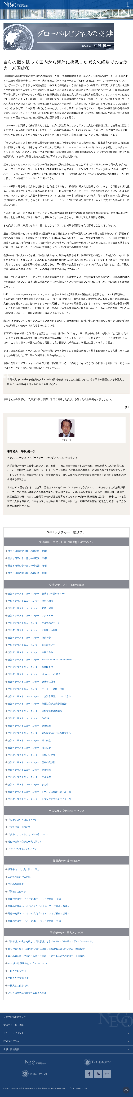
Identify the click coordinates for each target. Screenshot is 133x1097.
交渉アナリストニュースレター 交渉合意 (29, 769)
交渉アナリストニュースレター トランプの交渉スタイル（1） (40, 791)
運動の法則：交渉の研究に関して (25, 841)
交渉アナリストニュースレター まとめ (28, 784)
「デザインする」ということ (22, 849)
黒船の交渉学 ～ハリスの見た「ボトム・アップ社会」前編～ (38, 906)
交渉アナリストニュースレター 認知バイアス (31, 755)
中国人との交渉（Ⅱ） (19, 978)
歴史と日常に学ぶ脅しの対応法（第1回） (29, 551)
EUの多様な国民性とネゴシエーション (27, 963)
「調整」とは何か (17, 891)
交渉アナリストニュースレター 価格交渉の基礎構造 (35, 711)
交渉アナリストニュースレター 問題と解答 (30, 608)
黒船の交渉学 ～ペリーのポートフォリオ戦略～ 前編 (34, 898)
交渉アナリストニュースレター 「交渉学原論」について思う (39, 696)
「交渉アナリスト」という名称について (28, 834)
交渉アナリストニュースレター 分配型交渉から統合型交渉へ (39, 733)
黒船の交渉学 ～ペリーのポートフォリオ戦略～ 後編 (34, 921)
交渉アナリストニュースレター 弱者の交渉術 (31, 762)
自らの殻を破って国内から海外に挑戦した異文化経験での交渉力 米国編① (46, 948)
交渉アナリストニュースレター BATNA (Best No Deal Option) (40, 659)
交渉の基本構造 (16, 884)
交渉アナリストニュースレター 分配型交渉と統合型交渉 (37, 703)
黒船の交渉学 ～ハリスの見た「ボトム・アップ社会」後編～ (38, 913)
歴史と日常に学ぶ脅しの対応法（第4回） (29, 573)
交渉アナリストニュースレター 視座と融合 (30, 601)
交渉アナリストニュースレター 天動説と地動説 (32, 630)
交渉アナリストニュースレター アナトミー (30, 615)
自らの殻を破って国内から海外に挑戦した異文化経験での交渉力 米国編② (46, 956)
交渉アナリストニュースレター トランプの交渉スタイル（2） (40, 799)
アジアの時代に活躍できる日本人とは (27, 992)
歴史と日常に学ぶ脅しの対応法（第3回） (29, 565)
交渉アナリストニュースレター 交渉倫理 (29, 777)
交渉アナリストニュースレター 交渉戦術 (29, 725)
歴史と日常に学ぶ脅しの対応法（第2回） (29, 558)
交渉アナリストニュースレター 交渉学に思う (31, 681)
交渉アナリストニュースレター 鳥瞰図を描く (31, 667)
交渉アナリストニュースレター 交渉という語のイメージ (37, 593)
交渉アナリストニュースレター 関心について (31, 645)
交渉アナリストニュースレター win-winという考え (34, 674)
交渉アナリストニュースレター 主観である (30, 652)
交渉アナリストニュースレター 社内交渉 (29, 747)
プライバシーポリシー (78, 1088)
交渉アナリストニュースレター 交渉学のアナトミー (35, 623)
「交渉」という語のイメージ (22, 819)
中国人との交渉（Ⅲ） (19, 985)
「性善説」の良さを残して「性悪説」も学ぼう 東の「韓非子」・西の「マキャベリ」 (51, 941)
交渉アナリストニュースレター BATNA (28, 718)
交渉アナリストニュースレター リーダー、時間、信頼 (36, 689)
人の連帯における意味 (19, 877)
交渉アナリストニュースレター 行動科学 (29, 637)
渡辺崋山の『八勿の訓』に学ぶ (23, 869)
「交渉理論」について (19, 827)
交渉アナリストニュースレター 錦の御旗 (29, 740)
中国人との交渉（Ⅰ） (19, 971)
